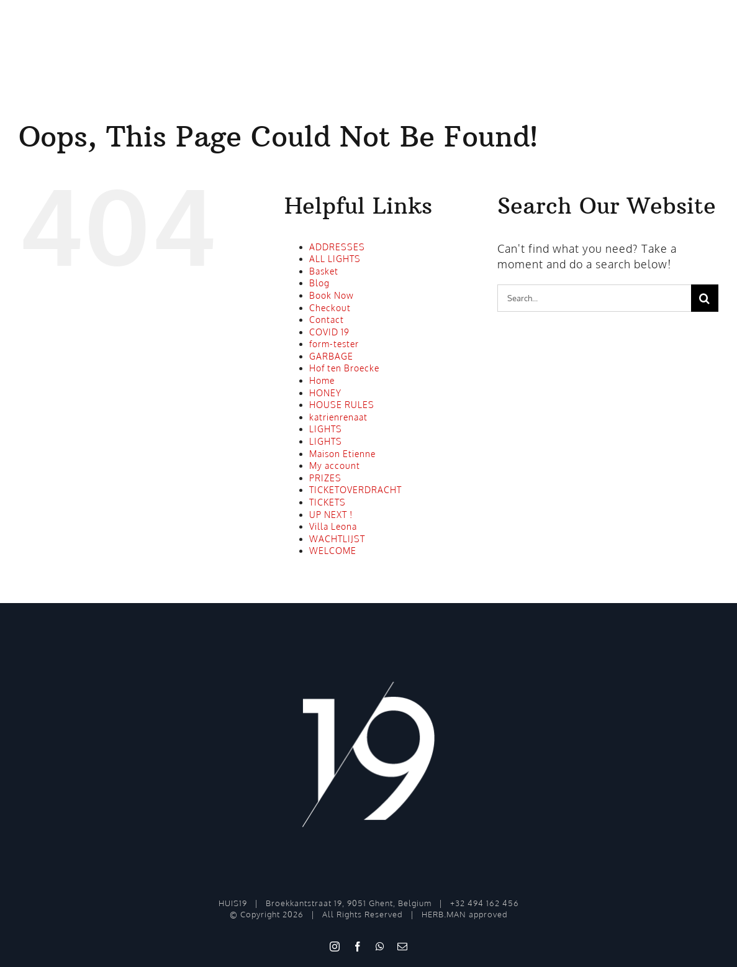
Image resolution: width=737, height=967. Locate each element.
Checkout (330, 307)
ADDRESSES (337, 247)
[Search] (704, 298)
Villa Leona (333, 526)
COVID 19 (329, 332)
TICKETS (327, 502)
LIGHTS (325, 429)
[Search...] (594, 298)
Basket (323, 271)
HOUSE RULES (341, 404)
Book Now (331, 295)
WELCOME (332, 550)
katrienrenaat (338, 417)
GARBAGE (331, 356)
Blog (319, 283)
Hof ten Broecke (344, 368)
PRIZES (325, 478)
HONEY (325, 393)
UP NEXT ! (331, 514)
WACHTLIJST (337, 538)
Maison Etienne (342, 453)
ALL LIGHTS (335, 258)
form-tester (334, 343)
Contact (326, 319)
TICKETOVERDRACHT (355, 489)
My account (334, 465)
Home (322, 380)
